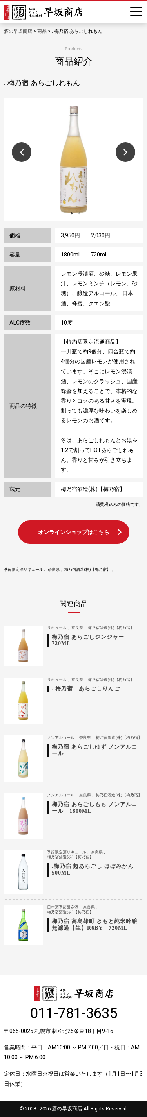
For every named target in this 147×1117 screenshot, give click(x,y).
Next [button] (125, 152)
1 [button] (72, 213)
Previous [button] (21, 152)
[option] (73, 159)
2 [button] (79, 213)
